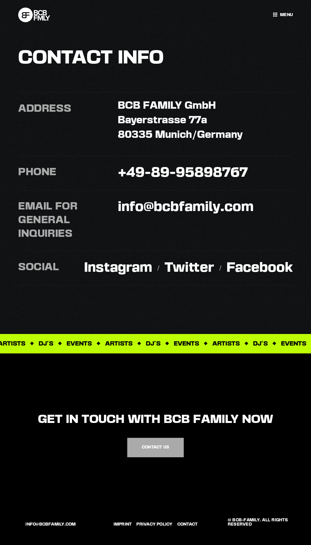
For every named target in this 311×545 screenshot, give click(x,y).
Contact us (155, 447)
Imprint (123, 524)
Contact (187, 524)
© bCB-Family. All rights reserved (258, 522)
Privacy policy (154, 524)
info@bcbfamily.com (51, 524)
